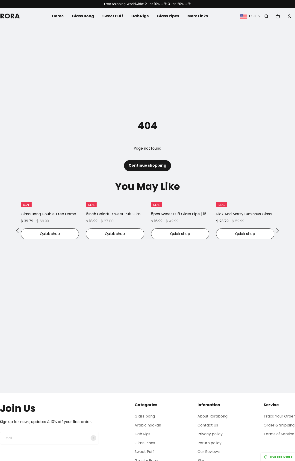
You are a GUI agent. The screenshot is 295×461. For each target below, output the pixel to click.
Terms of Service (279, 434)
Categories (146, 405)
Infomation (209, 405)
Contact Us (208, 425)
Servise (271, 405)
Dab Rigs (140, 16)
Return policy (209, 443)
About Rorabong (212, 416)
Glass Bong (83, 16)
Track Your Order (279, 416)
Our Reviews (209, 451)
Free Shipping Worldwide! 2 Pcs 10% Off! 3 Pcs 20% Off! (147, 4)
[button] (17, 231)
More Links (197, 16)
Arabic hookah (148, 425)
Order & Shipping (279, 425)
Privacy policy (210, 434)
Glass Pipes (168, 16)
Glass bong (145, 416)
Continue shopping (147, 165)
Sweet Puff (112, 16)
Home (58, 16)
